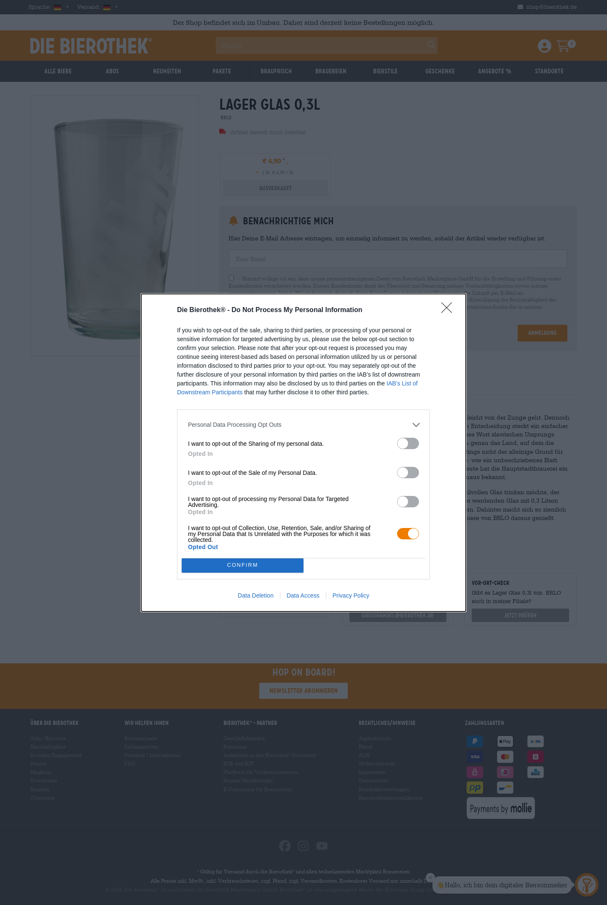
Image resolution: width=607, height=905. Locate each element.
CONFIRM (242, 565)
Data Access (303, 595)
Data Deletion (256, 595)
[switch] (408, 443)
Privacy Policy (351, 595)
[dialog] (303, 452)
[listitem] (303, 424)
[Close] (449, 310)
